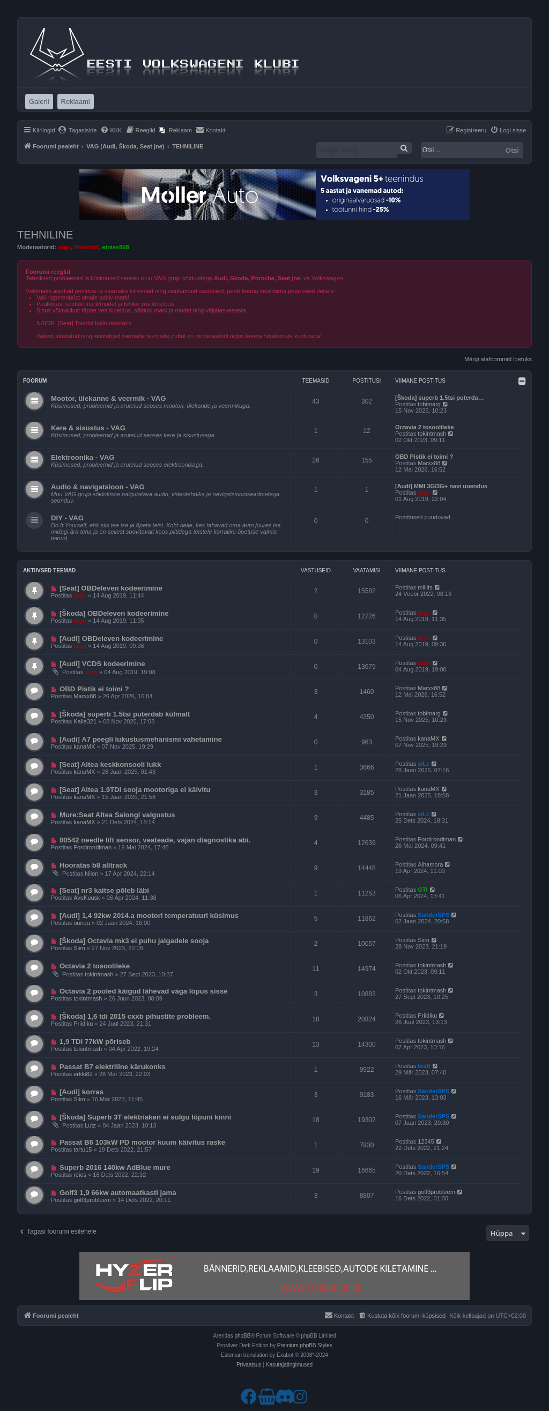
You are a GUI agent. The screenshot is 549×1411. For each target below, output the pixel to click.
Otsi (512, 150)
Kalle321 (85, 721)
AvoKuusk (86, 897)
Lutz (90, 1125)
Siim (79, 948)
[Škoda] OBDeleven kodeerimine (114, 613)
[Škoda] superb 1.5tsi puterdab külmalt (125, 714)
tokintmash (432, 433)
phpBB (242, 1336)
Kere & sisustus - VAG (88, 428)
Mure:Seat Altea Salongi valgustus (117, 815)
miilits (425, 587)
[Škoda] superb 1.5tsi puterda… (439, 397)
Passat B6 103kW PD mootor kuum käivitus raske (142, 1142)
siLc (423, 763)
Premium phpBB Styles (304, 1345)
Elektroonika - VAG (82, 457)
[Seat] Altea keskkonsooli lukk (110, 764)
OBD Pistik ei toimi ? (424, 456)
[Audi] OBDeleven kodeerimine (111, 638)
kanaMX (84, 746)
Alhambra (430, 864)
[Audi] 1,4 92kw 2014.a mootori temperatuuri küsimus (149, 916)
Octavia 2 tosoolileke (424, 427)
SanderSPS (433, 915)
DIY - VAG (67, 518)
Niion (91, 873)
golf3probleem (92, 1200)
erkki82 (82, 1074)
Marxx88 (429, 463)
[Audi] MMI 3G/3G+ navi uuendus (441, 486)
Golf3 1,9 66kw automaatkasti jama (118, 1193)
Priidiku (83, 1023)
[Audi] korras (81, 1092)
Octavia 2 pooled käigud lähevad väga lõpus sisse (144, 991)
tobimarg (429, 404)
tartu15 (82, 1149)
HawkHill (86, 247)
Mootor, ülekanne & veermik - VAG (108, 398)
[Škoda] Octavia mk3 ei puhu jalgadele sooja (134, 941)
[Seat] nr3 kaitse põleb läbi (104, 890)
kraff (424, 1066)
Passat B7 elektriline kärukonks (113, 1067)
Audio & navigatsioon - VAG (98, 487)
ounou (81, 923)
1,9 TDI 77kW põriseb (95, 1041)
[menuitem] (77, 130)
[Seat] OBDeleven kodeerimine (111, 588)
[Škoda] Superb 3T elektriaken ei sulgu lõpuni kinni (145, 1117)
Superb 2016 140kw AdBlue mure (115, 1167)
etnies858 (115, 247)
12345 (426, 1141)
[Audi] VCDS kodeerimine (102, 664)
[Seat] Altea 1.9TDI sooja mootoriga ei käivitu (135, 790)
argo (64, 247)
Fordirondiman (92, 847)
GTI (422, 889)
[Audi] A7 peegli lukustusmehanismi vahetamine (141, 739)
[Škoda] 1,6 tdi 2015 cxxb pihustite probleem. (135, 1016)
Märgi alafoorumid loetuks (498, 359)
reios (79, 1174)
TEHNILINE (45, 235)
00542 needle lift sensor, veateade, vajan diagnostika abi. (155, 840)
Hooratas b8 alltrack (93, 865)
